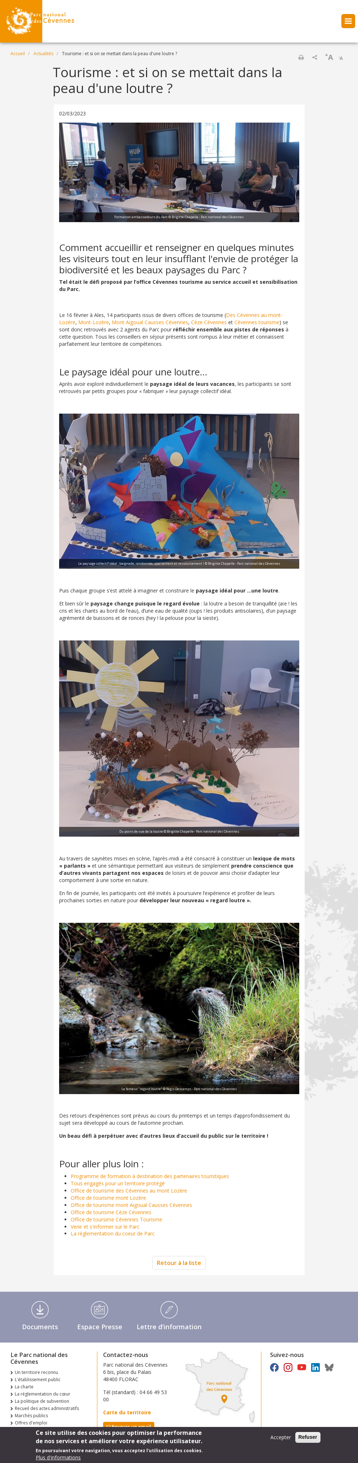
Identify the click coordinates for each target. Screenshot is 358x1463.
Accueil (17, 53)
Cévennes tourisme (256, 322)
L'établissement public (38, 1379)
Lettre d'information (169, 1326)
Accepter (280, 1439)
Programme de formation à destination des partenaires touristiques (150, 1176)
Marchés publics (31, 1416)
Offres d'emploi (31, 1423)
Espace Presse (99, 1326)
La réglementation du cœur (42, 1394)
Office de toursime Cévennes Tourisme (116, 1219)
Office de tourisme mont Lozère (108, 1197)
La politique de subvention (42, 1401)
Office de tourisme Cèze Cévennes (111, 1212)
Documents (40, 1326)
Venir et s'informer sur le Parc (105, 1226)
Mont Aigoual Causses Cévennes (150, 322)
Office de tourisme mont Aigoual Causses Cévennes (131, 1205)
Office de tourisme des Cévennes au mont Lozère (129, 1190)
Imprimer (301, 57)
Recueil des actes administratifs (47, 1408)
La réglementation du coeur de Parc (113, 1233)
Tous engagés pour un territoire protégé (118, 1183)
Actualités (43, 53)
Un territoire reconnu (36, 1372)
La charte (24, 1387)
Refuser (308, 1439)
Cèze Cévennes (209, 322)
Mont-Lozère (93, 322)
